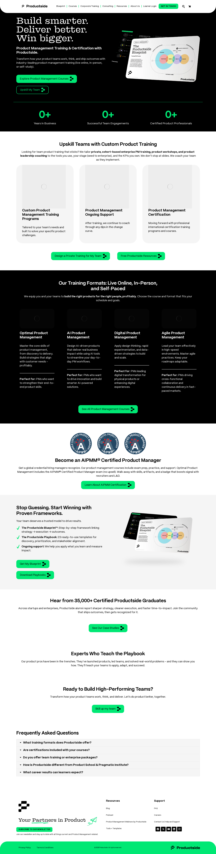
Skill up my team (108, 709)
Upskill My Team (32, 90)
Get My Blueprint (33, 564)
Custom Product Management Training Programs (40, 215)
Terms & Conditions (45, 847)
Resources (122, 6)
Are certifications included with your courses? (56, 750)
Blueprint (60, 6)
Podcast (109, 815)
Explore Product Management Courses (46, 79)
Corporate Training (89, 6)
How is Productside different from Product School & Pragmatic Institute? (76, 765)
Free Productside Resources (141, 256)
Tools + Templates (113, 828)
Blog (108, 808)
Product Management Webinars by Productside (126, 822)
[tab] (108, 742)
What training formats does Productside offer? (57, 742)
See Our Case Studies (108, 628)
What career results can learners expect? (53, 772)
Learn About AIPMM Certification (108, 485)
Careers (157, 815)
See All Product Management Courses (108, 409)
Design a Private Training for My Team (80, 256)
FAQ (156, 808)
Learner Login (149, 6)
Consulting (107, 6)
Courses (73, 6)
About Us (135, 6)
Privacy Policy (25, 847)
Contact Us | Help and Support (167, 822)
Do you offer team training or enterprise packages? (60, 757)
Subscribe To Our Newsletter (34, 829)
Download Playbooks (35, 575)
